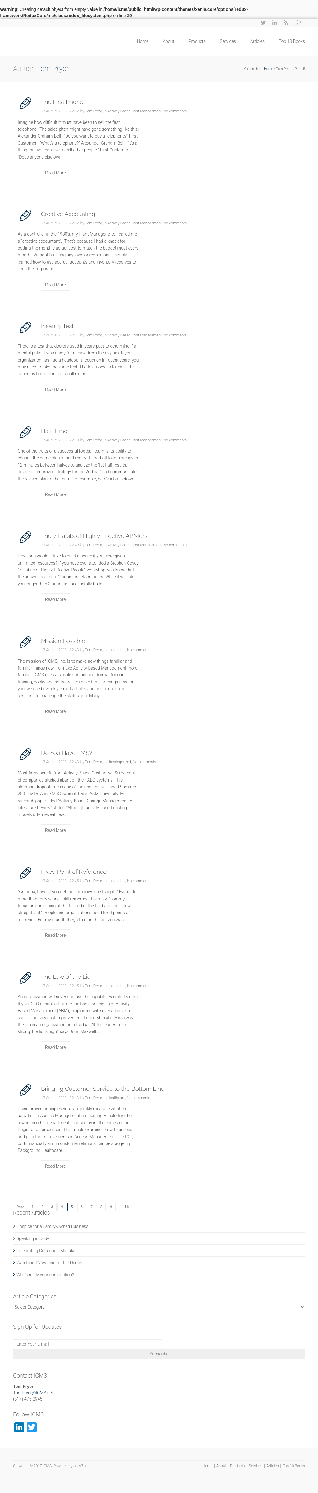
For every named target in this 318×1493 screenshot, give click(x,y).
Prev (20, 1207)
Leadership (116, 650)
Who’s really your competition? (45, 1274)
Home (142, 41)
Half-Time (54, 430)
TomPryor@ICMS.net (33, 1392)
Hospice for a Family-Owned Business (52, 1226)
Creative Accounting (68, 213)
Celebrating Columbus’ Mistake (45, 1250)
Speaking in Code (32, 1238)
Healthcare (116, 1098)
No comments (175, 111)
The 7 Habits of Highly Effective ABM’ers (94, 535)
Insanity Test (57, 326)
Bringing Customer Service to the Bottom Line (102, 1088)
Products (197, 41)
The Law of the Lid (66, 976)
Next (129, 1207)
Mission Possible (63, 640)
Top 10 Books (292, 41)
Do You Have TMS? (66, 752)
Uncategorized (119, 762)
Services (228, 41)
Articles (257, 41)
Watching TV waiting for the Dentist (50, 1262)
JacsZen (80, 1466)
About (168, 41)
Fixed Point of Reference (74, 871)
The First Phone (62, 101)
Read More (55, 172)
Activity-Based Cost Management (134, 111)
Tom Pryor (93, 111)
